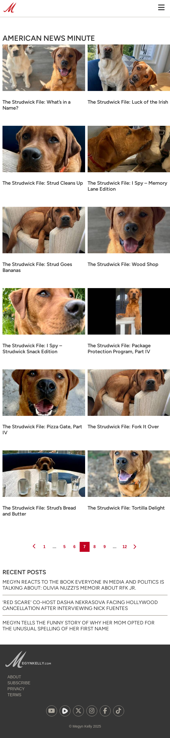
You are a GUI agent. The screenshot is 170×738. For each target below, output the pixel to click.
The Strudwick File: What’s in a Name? (36, 105)
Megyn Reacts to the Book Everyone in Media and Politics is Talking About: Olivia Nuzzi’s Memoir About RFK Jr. (83, 585)
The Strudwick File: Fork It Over (123, 427)
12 (124, 545)
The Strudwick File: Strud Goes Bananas (37, 267)
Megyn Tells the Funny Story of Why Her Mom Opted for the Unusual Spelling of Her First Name (78, 626)
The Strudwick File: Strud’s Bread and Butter (39, 511)
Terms (14, 695)
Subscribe (18, 683)
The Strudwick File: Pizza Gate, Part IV (42, 429)
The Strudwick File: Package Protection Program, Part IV (119, 348)
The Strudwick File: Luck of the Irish (128, 102)
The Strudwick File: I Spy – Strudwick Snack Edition (32, 348)
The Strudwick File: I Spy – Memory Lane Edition (127, 186)
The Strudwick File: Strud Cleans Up (42, 183)
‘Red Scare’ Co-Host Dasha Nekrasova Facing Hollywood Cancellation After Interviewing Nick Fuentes (80, 605)
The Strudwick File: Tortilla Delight (126, 508)
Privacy (16, 689)
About (14, 677)
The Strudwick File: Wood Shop (123, 264)
